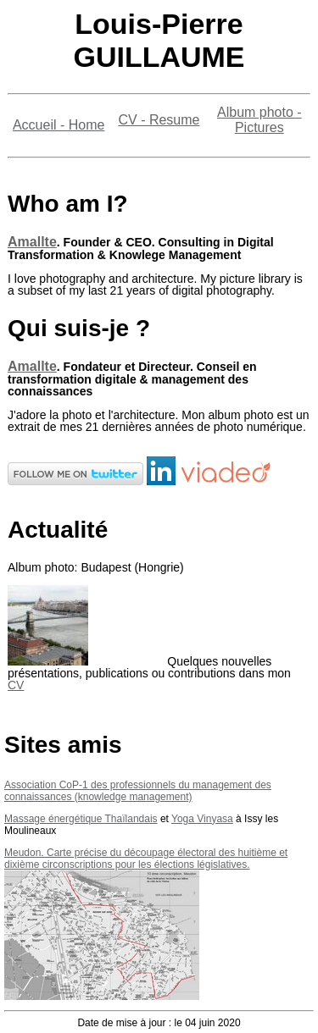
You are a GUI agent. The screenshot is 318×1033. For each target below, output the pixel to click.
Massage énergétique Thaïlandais (81, 819)
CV (16, 685)
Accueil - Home (58, 125)
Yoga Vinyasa (202, 819)
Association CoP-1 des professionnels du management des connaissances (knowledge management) (137, 791)
